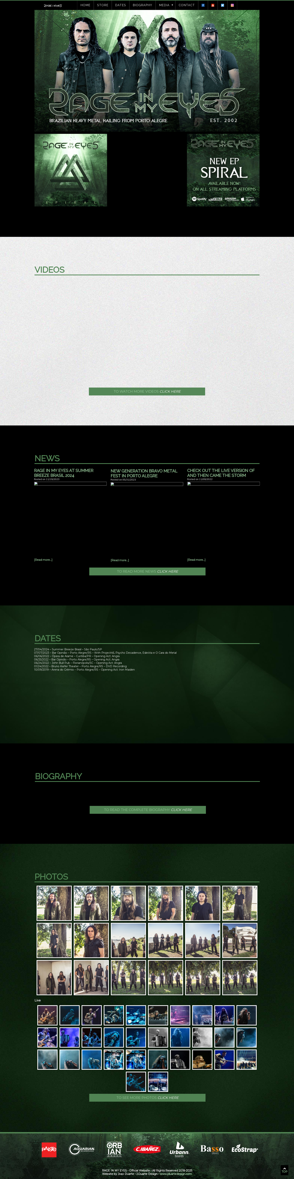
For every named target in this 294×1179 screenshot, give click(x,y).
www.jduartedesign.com (176, 1174)
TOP (284, 1170)
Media (164, 5)
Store (102, 5)
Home (85, 5)
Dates (120, 5)
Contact (187, 5)
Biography (142, 5)
